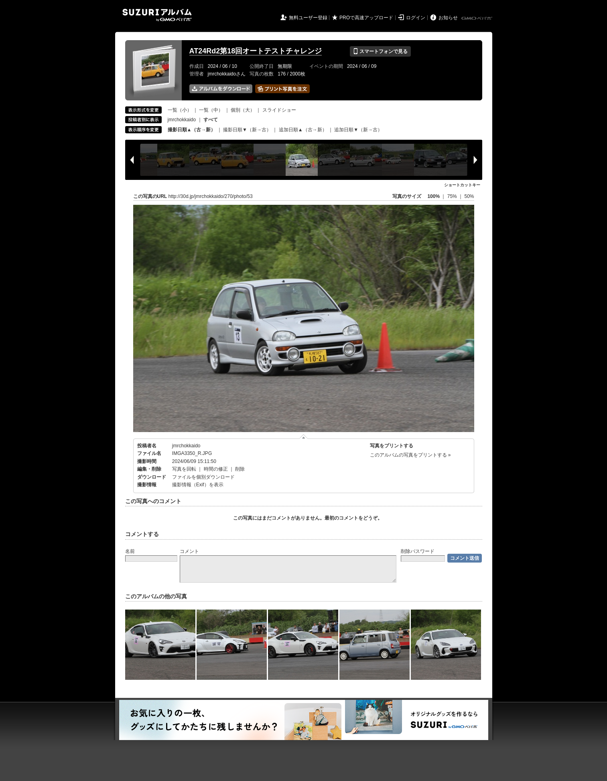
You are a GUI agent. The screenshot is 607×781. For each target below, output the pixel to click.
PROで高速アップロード (366, 17)
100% (433, 196)
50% (469, 196)
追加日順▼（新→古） (358, 130)
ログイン (415, 17)
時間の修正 (216, 469)
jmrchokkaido (182, 119)
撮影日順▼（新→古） (247, 130)
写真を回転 (184, 469)
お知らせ (448, 17)
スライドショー (279, 110)
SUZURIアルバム (157, 15)
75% (452, 196)
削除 (240, 469)
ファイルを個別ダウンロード (203, 477)
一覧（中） (211, 110)
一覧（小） (180, 110)
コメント (189, 551)
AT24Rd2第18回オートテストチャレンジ (255, 51)
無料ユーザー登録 (308, 17)
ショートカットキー (462, 185)
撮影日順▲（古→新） (192, 130)
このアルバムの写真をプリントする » (410, 455)
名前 (130, 551)
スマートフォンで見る (380, 51)
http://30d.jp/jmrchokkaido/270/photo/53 (210, 196)
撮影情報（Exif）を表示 (197, 484)
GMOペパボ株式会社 (477, 18)
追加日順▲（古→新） (303, 130)
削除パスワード (417, 551)
